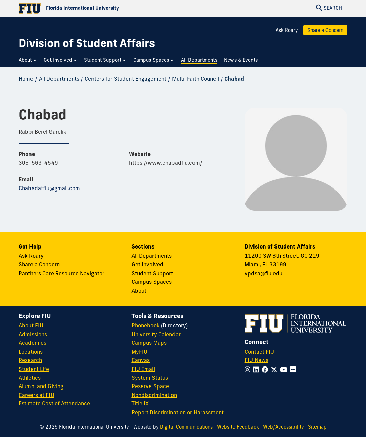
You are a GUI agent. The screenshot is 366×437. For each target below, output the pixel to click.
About (138, 291)
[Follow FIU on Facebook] (266, 370)
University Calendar (156, 335)
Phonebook (145, 326)
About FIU (31, 326)
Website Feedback (238, 427)
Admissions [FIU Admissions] (33, 335)
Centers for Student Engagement (125, 79)
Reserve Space (150, 387)
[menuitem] (27, 60)
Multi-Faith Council (195, 79)
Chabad (234, 79)
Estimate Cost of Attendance (54, 404)
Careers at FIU (36, 395)
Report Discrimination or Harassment (177, 413)
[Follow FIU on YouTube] (285, 370)
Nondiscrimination (154, 395)
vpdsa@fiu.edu (263, 274)
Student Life (34, 369)
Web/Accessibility (283, 427)
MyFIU (139, 352)
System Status (149, 378)
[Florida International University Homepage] (101, 8)
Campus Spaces (151, 282)
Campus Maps (149, 343)
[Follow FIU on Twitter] (275, 370)
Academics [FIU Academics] (32, 343)
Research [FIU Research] (30, 360)
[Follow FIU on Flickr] (294, 370)
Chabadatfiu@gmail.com (50, 189)
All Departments (59, 79)
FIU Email (143, 369)
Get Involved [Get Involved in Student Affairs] (147, 265)
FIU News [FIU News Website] (256, 360)
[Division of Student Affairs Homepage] (87, 44)
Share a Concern (325, 30)
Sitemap (317, 427)
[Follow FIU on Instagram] (249, 370)
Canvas (140, 360)
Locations (31, 352)
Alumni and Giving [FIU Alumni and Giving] (41, 387)
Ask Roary (287, 30)
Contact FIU (259, 352)
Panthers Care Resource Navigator (61, 274)
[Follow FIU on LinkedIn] (257, 370)
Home (26, 79)
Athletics (30, 378)
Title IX (140, 404)
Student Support (152, 274)
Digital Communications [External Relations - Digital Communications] (186, 427)
